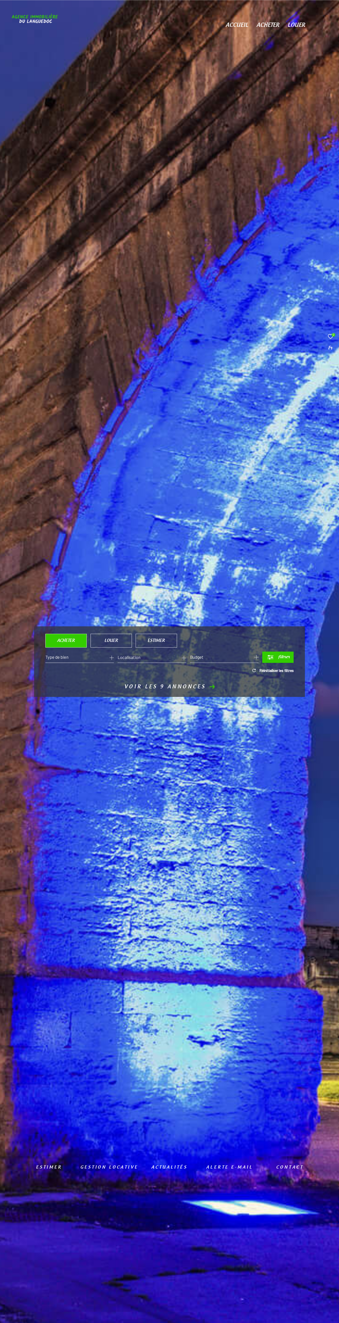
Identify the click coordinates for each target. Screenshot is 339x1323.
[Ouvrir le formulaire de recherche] (278, 657)
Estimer (156, 641)
